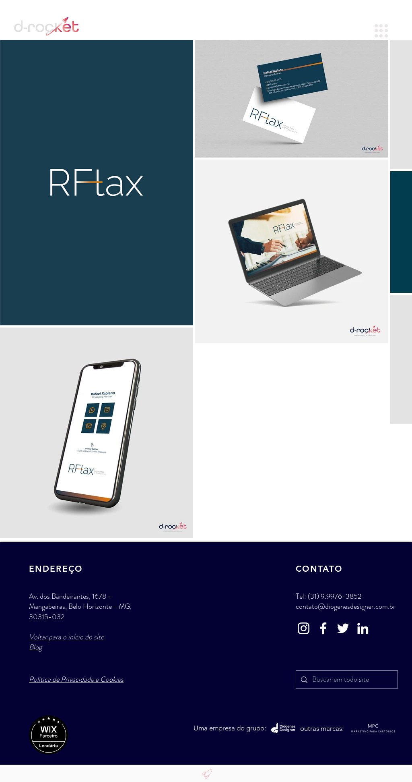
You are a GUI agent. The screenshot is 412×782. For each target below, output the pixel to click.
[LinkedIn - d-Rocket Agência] (363, 628)
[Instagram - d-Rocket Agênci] (303, 628)
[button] (381, 30)
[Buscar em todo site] (346, 679)
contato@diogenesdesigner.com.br (346, 606)
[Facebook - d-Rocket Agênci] (323, 628)
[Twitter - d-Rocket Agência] (343, 628)
